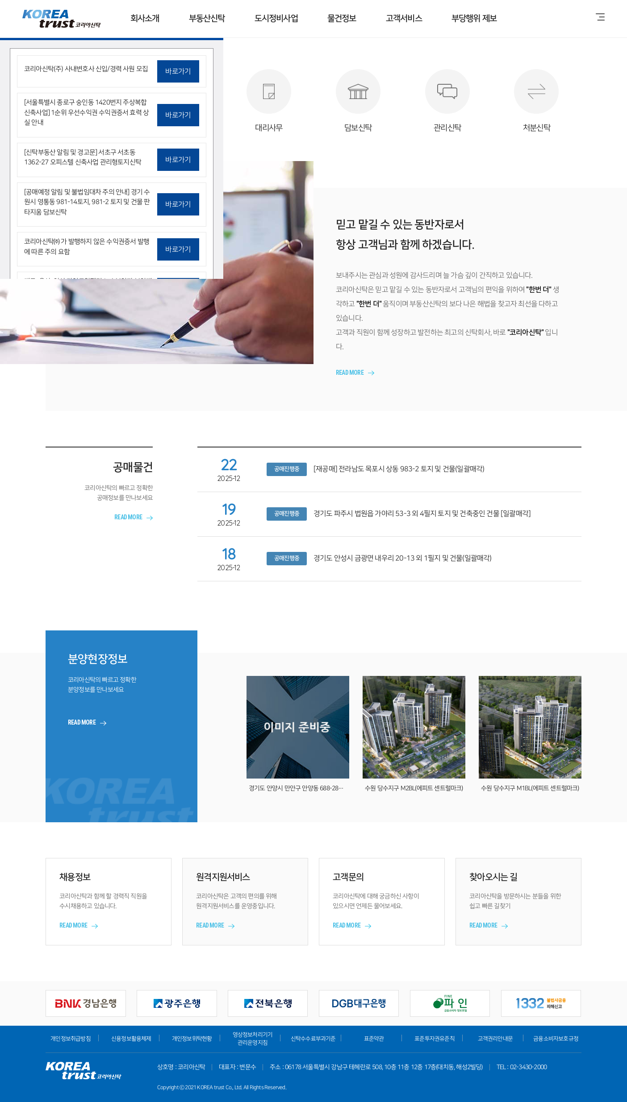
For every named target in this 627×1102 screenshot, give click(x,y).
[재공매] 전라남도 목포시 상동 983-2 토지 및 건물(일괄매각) (399, 469)
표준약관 (374, 1039)
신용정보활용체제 (131, 1039)
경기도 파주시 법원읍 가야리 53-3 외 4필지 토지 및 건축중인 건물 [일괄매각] (422, 514)
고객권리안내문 (495, 1039)
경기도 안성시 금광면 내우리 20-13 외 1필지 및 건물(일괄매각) (403, 558)
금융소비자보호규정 (555, 1039)
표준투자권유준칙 (434, 1039)
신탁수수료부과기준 (313, 1039)
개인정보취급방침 (70, 1039)
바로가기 (178, 71)
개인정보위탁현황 (192, 1039)
